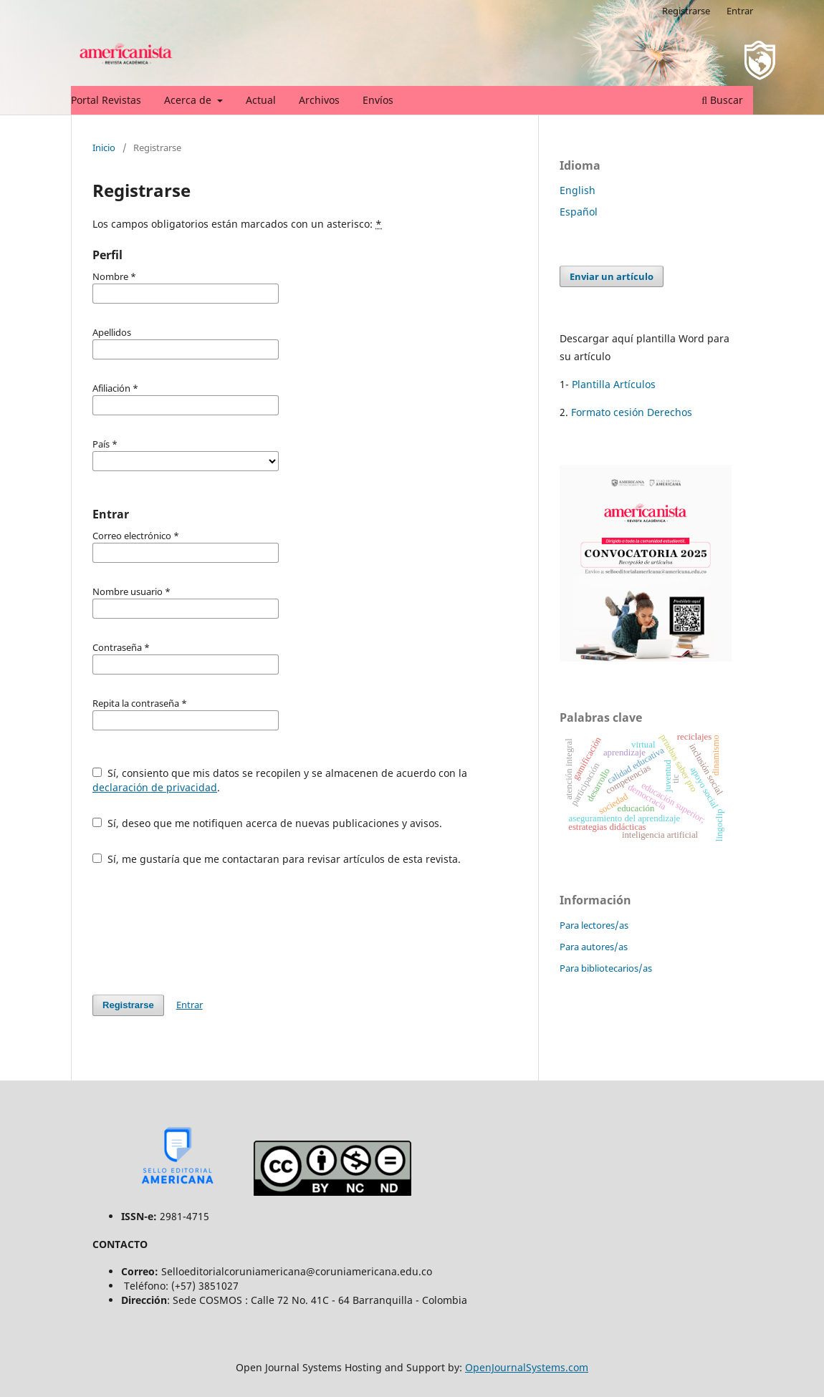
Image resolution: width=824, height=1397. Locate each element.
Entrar (740, 10)
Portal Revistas (106, 100)
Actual (261, 100)
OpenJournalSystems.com (526, 1367)
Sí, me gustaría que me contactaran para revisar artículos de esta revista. (276, 859)
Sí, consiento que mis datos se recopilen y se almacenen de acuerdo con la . (279, 780)
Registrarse (686, 10)
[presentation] (201, 930)
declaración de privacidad (154, 787)
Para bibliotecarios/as (606, 968)
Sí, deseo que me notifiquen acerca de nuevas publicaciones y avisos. (267, 823)
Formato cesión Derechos (630, 412)
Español (579, 211)
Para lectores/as (594, 925)
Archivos (319, 100)
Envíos (378, 100)
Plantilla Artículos (614, 384)
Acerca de (189, 100)
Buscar (722, 100)
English (577, 190)
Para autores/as (594, 946)
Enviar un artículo (611, 276)
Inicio (103, 147)
